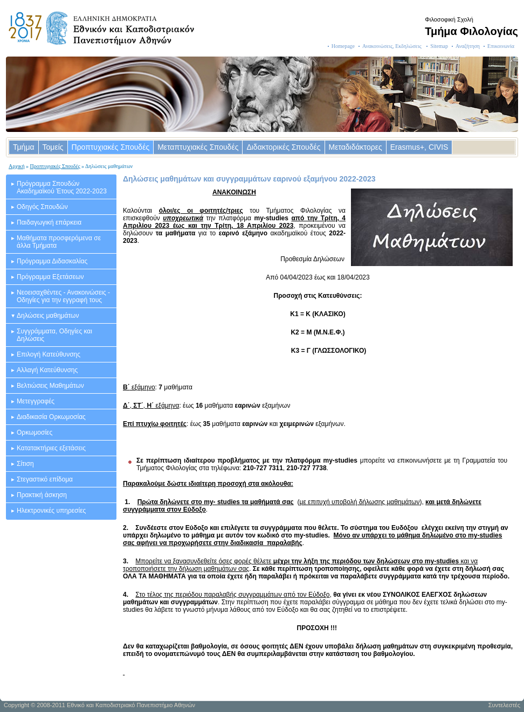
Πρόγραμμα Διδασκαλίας (52, 261)
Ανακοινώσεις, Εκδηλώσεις (392, 46)
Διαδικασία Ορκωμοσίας (51, 417)
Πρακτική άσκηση (42, 495)
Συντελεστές (504, 705)
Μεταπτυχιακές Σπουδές (197, 147)
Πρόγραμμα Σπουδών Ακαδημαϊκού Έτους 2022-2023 (62, 187)
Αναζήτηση (468, 46)
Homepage (343, 46)
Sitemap (439, 46)
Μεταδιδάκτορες (355, 147)
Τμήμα (24, 147)
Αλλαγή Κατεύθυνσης (47, 370)
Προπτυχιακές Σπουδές (111, 147)
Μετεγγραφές (35, 401)
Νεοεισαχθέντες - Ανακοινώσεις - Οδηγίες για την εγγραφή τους (63, 296)
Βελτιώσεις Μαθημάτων (50, 385)
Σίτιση (25, 463)
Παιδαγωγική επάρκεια (49, 222)
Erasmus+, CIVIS (419, 147)
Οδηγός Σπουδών (42, 207)
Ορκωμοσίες (34, 432)
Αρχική (17, 166)
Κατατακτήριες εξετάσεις (51, 448)
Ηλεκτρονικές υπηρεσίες (51, 510)
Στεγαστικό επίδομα (45, 479)
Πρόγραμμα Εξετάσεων (50, 277)
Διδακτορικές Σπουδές (283, 147)
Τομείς (53, 147)
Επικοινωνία (500, 46)
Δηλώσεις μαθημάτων (48, 315)
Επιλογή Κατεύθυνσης (48, 354)
